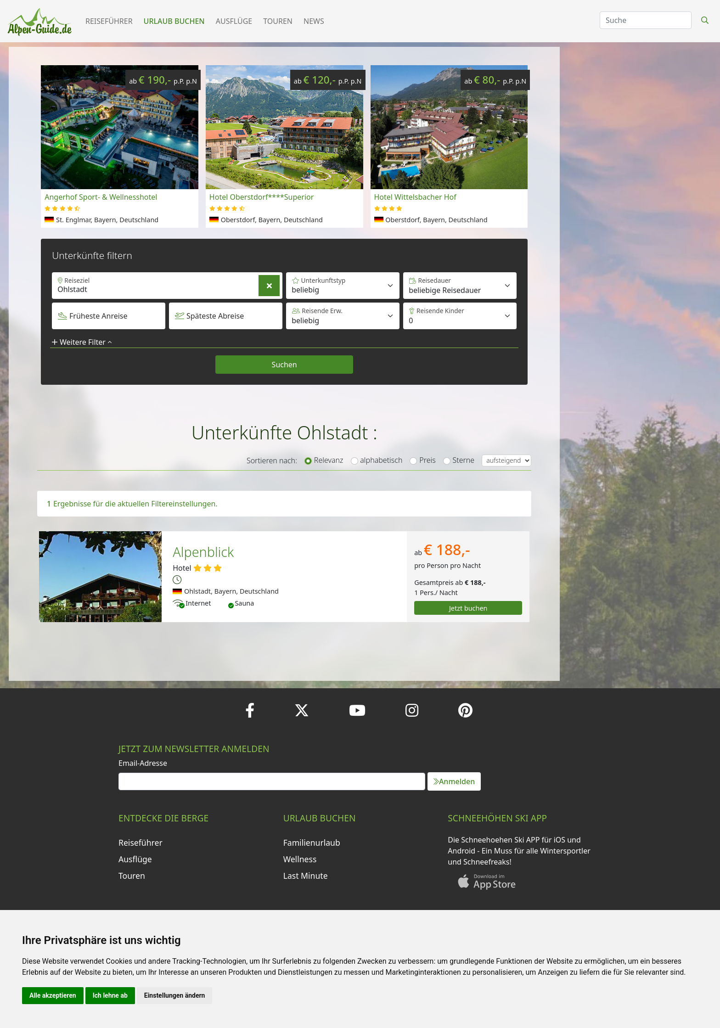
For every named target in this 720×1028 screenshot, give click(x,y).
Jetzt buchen (468, 608)
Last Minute (305, 875)
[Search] (646, 20)
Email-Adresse (142, 763)
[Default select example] (460, 285)
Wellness (300, 859)
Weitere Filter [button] (82, 342)
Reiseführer (109, 21)
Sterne (464, 460)
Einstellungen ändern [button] (174, 995)
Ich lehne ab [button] (110, 995)
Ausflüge (234, 21)
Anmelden (454, 781)
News (314, 21)
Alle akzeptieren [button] (52, 995)
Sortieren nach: (272, 460)
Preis (427, 460)
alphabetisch (381, 460)
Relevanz (328, 460)
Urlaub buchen (174, 21)
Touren (277, 21)
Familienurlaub (311, 842)
